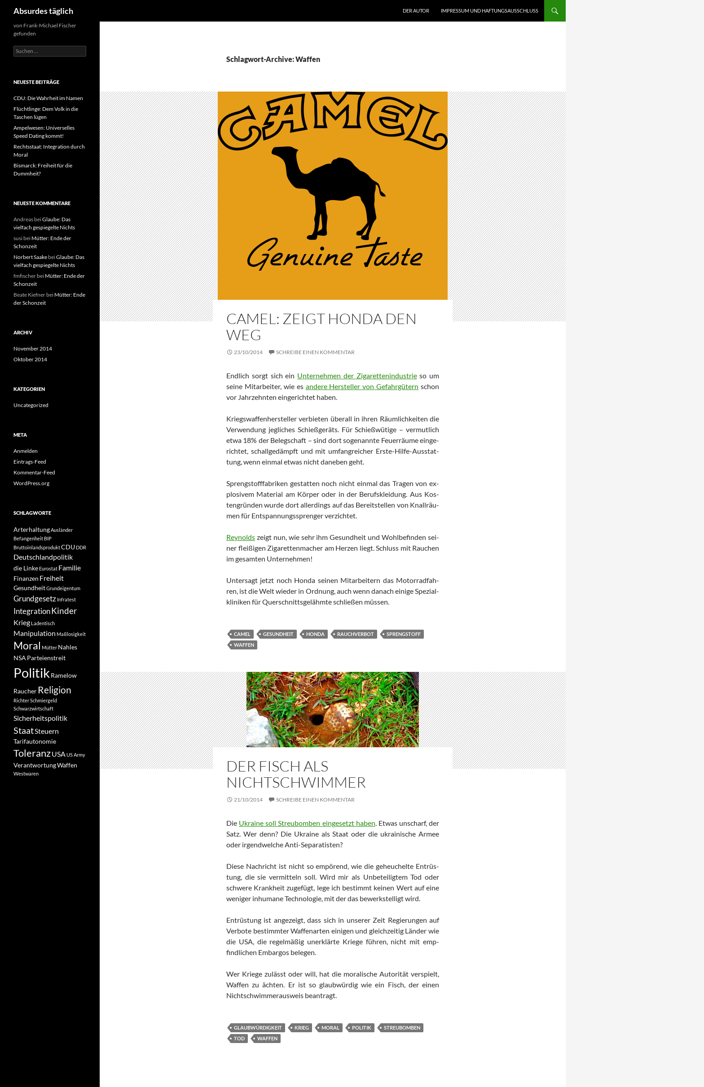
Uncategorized (30, 405)
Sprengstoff (404, 634)
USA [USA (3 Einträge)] (59, 754)
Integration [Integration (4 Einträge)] (31, 611)
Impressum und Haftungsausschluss (489, 10)
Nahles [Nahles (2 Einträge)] (67, 647)
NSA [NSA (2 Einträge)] (19, 658)
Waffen (244, 645)
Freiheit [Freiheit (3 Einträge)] (52, 578)
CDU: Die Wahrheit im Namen (48, 98)
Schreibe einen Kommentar (315, 352)
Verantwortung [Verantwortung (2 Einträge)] (34, 765)
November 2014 (32, 348)
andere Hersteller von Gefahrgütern (362, 386)
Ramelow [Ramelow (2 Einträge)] (64, 675)
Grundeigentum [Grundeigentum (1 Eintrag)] (63, 588)
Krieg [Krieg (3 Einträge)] (21, 622)
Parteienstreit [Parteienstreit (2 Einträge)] (46, 658)
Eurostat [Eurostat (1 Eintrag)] (48, 568)
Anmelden (25, 450)
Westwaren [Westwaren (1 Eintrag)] (26, 773)
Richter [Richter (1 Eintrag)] (21, 700)
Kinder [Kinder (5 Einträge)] (64, 610)
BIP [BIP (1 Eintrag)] (48, 538)
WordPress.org (31, 483)
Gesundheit (278, 634)
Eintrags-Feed (29, 461)
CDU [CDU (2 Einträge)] (68, 547)
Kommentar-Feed (34, 472)
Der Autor (416, 10)
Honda (315, 634)
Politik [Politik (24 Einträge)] (31, 672)
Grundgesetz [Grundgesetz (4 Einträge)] (34, 598)
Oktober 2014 (30, 359)
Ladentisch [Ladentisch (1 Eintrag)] (43, 623)
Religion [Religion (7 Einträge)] (54, 689)
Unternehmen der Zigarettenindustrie (357, 375)
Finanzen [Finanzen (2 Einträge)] (26, 578)
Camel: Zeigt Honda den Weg (321, 326)
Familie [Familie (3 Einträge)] (69, 567)
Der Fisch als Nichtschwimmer (296, 774)
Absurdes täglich (43, 11)
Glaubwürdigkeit (258, 1027)
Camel (242, 634)
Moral (330, 1027)
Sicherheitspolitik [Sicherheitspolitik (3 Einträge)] (40, 718)
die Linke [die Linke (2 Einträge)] (25, 568)
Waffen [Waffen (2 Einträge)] (67, 765)
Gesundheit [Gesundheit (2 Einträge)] (29, 588)
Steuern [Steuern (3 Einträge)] (47, 731)
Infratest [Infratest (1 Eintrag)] (66, 599)
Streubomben (402, 1027)
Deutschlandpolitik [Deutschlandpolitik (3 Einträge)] (43, 556)
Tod (239, 1038)
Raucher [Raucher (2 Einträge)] (25, 691)
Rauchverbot (355, 634)
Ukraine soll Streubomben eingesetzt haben (307, 823)
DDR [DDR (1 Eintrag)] (81, 547)
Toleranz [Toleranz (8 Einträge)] (32, 753)
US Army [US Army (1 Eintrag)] (75, 755)
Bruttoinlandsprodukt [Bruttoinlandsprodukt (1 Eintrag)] (36, 547)
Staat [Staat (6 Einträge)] (23, 730)
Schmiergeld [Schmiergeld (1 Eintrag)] (43, 700)
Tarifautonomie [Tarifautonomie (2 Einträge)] (34, 741)
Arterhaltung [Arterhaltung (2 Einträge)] (31, 529)
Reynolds (240, 537)
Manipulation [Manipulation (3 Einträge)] (34, 633)
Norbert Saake (30, 257)
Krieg (302, 1027)
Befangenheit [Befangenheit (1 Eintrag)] (28, 538)
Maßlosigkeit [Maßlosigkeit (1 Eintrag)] (71, 634)
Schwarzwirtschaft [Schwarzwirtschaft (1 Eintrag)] (33, 708)
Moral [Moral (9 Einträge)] (27, 646)
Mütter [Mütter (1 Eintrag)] (49, 647)
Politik (361, 1027)
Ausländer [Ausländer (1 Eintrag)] (62, 530)
